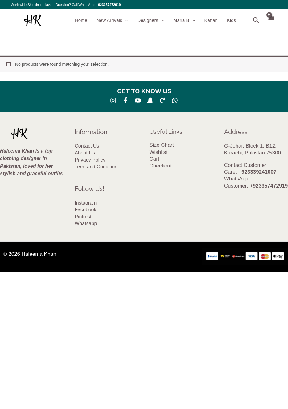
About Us (85, 152)
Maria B (184, 20)
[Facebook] (125, 100)
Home (81, 20)
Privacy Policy (90, 159)
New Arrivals (112, 20)
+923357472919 (108, 4)
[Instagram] (113, 100)
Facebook (85, 209)
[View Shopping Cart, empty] (271, 20)
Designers (150, 20)
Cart (154, 159)
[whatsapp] (175, 100)
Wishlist (159, 152)
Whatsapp (86, 223)
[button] (125, 20)
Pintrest (83, 216)
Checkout (161, 166)
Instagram (86, 202)
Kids (231, 20)
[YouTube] (138, 100)
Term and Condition (96, 166)
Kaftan (211, 20)
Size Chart (162, 145)
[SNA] (150, 100)
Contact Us (87, 146)
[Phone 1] (162, 100)
